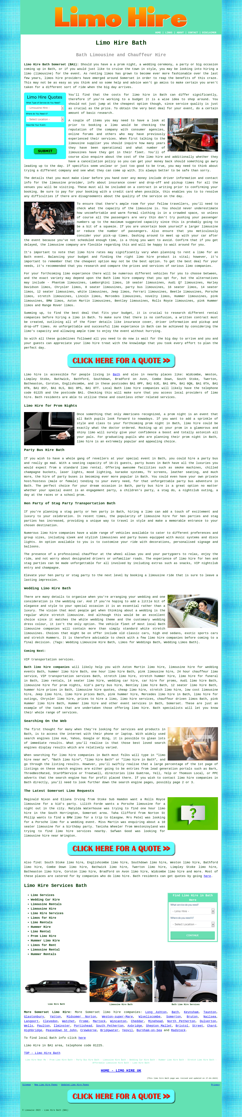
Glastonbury (34, 1016)
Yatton (55, 1016)
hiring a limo (67, 317)
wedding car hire (123, 680)
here (207, 876)
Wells (28, 1025)
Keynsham (191, 1012)
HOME (158, 32)
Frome (83, 1021)
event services (133, 703)
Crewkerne (88, 1030)
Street (197, 1025)
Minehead (155, 1021)
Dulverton (208, 1021)
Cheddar (137, 1021)
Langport (31, 1021)
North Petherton (181, 1021)
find (37, 862)
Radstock (178, 1030)
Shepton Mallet (159, 1025)
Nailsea (210, 1016)
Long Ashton (156, 1012)
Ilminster (62, 1025)
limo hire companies (58, 533)
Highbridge (33, 1030)
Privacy (215, 1085)
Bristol (182, 1025)
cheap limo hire (132, 689)
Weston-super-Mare (117, 1016)
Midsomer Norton (81, 1016)
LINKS (168, 32)
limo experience (125, 326)
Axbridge (135, 1025)
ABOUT (180, 32)
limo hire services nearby (80, 831)
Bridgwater (109, 1030)
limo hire (141, 94)
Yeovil (127, 1030)
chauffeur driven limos (177, 699)
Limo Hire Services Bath (55, 885)
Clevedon (50, 1021)
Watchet (68, 1021)
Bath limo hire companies (47, 667)
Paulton (43, 1025)
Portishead (83, 1025)
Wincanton (118, 1021)
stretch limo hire (119, 676)
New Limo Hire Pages (45, 1085)
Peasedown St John (61, 1030)
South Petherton (110, 1025)
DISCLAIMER (209, 32)
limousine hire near (41, 835)
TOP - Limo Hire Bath (42, 1053)
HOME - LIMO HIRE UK (121, 1071)
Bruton (192, 1016)
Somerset (174, 703)
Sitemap (26, 1085)
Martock (99, 1021)
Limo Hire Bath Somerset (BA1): (51, 64)
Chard (211, 1025)
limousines (197, 296)
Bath (116, 374)
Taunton (210, 1012)
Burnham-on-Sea (149, 1030)
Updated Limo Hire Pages (75, 1085)
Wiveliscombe (149, 1016)
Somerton (173, 1016)
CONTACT (193, 32)
